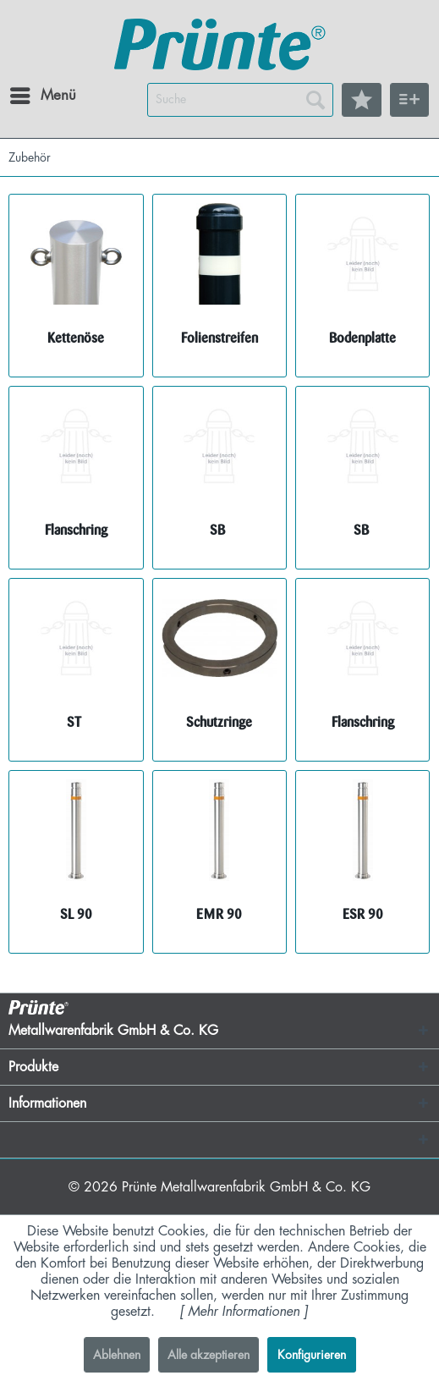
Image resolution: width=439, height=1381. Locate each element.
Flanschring (76, 530)
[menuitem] (24, 96)
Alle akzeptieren (208, 1355)
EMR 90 (219, 914)
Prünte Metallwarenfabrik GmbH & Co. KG (246, 1187)
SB (219, 530)
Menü (29, 92)
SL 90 (76, 914)
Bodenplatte (362, 338)
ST (76, 722)
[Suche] (240, 100)
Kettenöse (75, 338)
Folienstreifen (219, 338)
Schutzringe (219, 722)
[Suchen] (315, 100)
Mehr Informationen (244, 1311)
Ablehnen (116, 1355)
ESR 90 (363, 914)
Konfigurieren (311, 1355)
